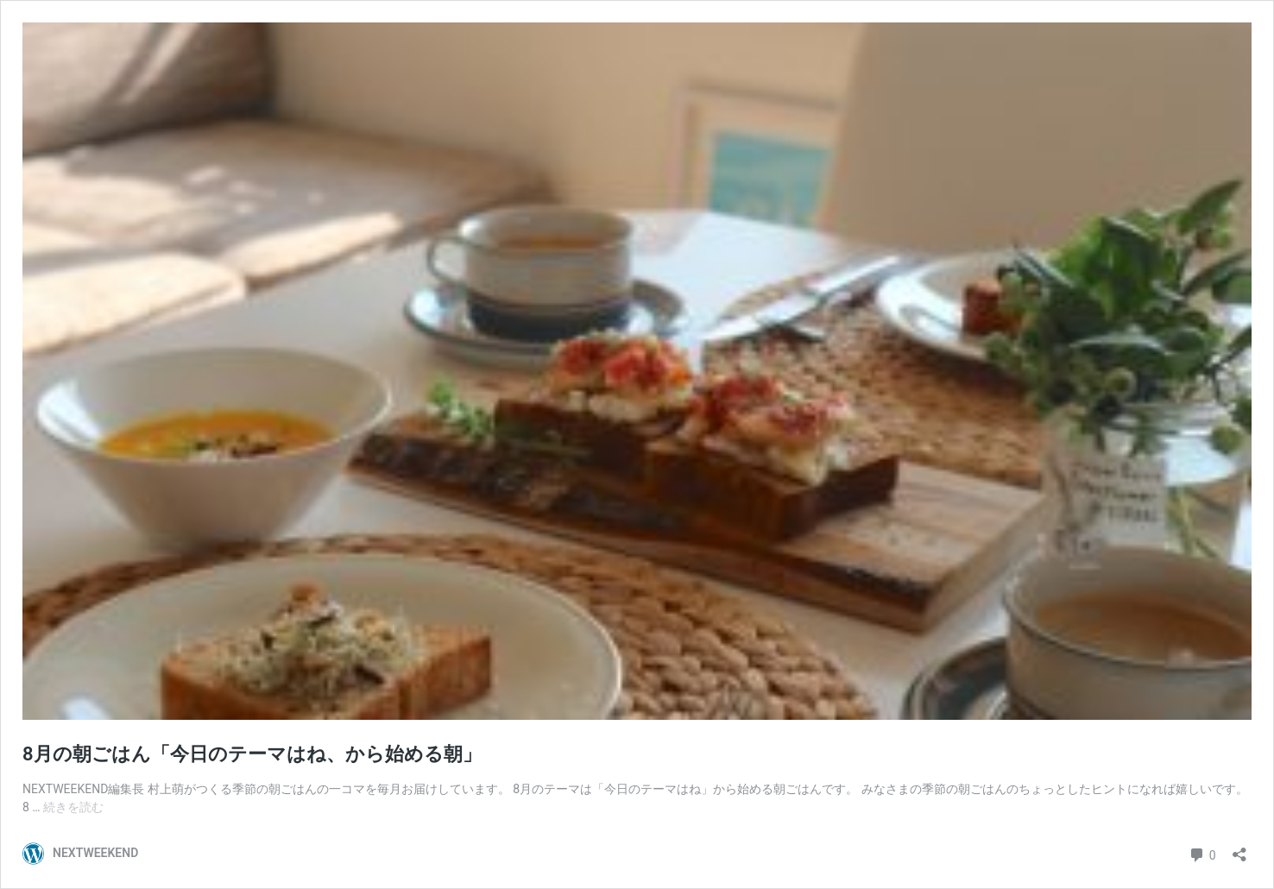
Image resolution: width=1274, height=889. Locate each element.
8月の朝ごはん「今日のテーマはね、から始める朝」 (252, 754)
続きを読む (73, 807)
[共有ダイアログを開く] (1239, 848)
